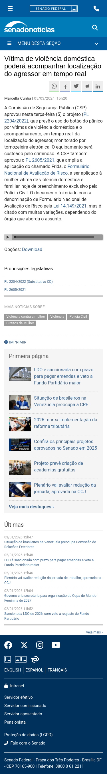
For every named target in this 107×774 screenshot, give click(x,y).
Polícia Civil (78, 317)
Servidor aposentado (23, 714)
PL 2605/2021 (15, 290)
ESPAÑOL (34, 670)
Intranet (14, 686)
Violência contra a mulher (25, 317)
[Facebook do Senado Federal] (10, 645)
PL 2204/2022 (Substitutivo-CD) (28, 282)
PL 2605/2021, (40, 160)
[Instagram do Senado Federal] (39, 645)
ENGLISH (12, 670)
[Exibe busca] (95, 28)
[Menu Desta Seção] (53, 43)
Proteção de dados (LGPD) (28, 734)
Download (32, 249)
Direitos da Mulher (20, 323)
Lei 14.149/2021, (71, 206)
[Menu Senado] (10, 8)
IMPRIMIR (15, 342)
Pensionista (15, 722)
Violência (57, 317)
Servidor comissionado (25, 705)
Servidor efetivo (18, 697)
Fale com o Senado (24, 743)
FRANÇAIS (57, 670)
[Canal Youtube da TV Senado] (53, 645)
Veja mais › (94, 632)
